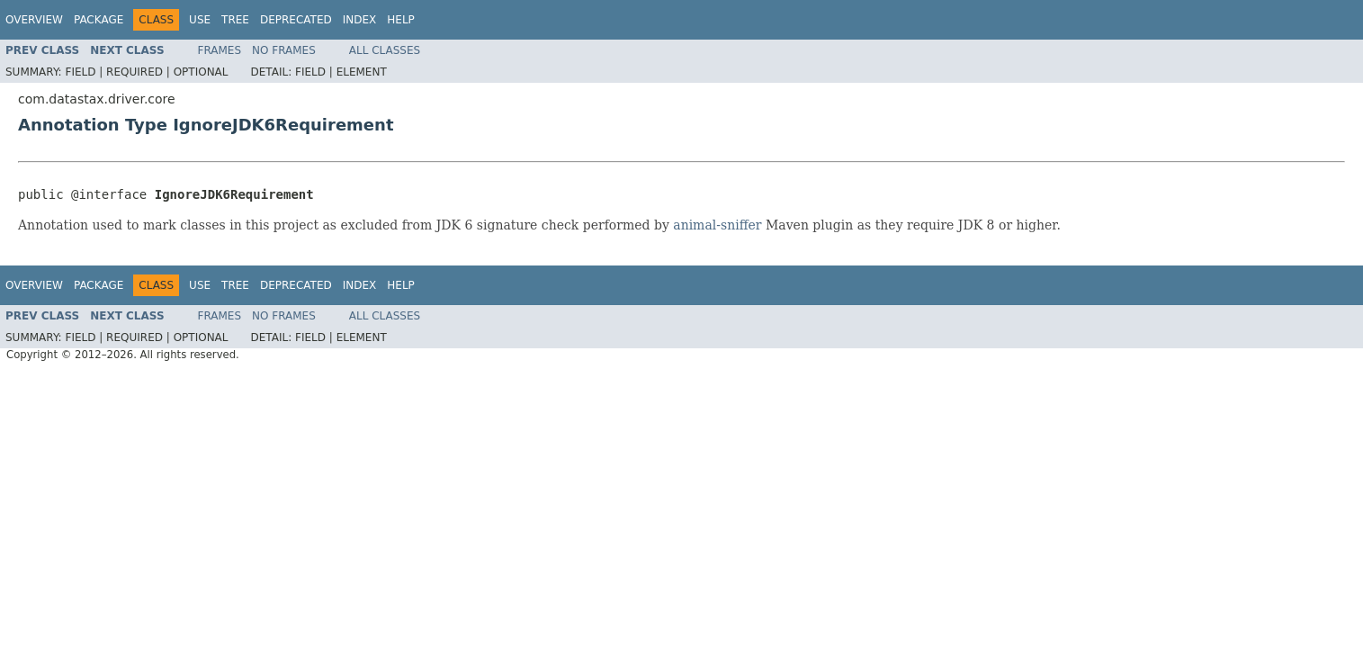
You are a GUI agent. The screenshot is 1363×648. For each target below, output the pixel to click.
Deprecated (296, 20)
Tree (235, 20)
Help (401, 20)
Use (200, 20)
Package (98, 20)
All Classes (384, 50)
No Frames (284, 50)
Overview (34, 20)
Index (360, 20)
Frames (220, 50)
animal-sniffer (717, 225)
